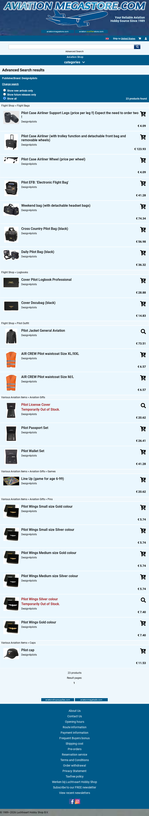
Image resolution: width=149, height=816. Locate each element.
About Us (75, 710)
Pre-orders (74, 749)
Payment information (74, 732)
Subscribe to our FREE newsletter (74, 787)
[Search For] (71, 46)
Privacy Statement (74, 771)
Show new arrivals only (18, 90)
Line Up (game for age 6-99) (42, 479)
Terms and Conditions (74, 760)
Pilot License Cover (35, 405)
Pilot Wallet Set (32, 451)
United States (128, 38)
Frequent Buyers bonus (74, 738)
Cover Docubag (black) (38, 303)
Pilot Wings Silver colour (39, 599)
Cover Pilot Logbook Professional (46, 280)
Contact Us (74, 716)
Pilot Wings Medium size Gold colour (48, 553)
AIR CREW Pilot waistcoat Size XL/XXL (50, 354)
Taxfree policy (75, 776)
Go (137, 46)
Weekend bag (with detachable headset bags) (55, 206)
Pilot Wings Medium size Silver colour (49, 576)
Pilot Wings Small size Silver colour (47, 530)
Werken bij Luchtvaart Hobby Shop (74, 782)
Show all (10, 98)
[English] (107, 38)
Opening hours (74, 721)
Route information (74, 727)
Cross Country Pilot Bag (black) (44, 229)
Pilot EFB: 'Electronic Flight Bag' (45, 182)
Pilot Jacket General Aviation (43, 331)
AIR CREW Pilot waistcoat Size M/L (47, 377)
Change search (10, 84)
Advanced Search (74, 51)
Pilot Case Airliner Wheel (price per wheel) (53, 159)
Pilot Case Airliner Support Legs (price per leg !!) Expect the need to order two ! (79, 115)
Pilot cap (27, 650)
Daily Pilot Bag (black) (37, 252)
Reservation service (74, 754)
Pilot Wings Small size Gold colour (47, 507)
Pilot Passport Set (34, 428)
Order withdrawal (74, 765)
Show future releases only (19, 94)
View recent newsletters (74, 793)
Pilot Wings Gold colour (38, 622)
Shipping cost (74, 743)
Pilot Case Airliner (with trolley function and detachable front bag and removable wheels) (73, 138)
